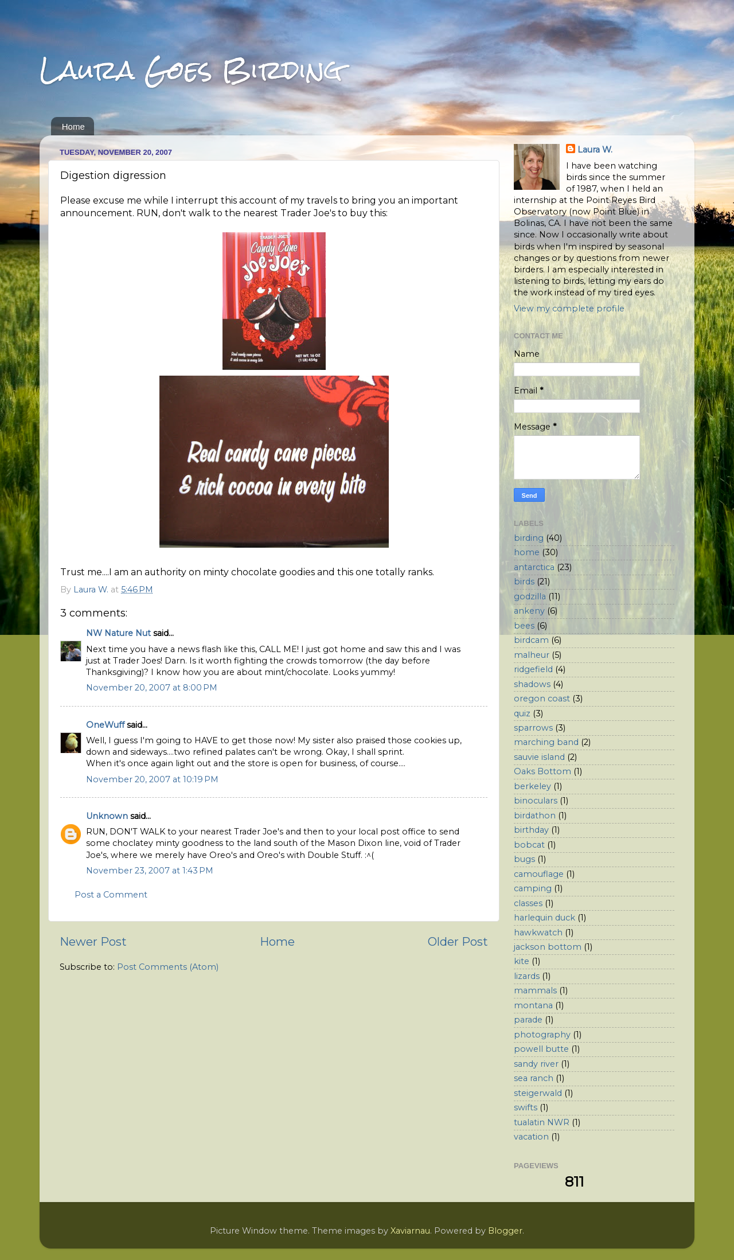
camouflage (539, 874)
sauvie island (539, 757)
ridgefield (533, 669)
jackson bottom (547, 947)
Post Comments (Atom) (167, 967)
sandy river (536, 1064)
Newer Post (93, 941)
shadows (532, 684)
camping (533, 888)
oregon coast (542, 698)
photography (542, 1034)
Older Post (458, 941)
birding (529, 538)
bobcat (529, 845)
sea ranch (533, 1078)
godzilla (530, 596)
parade (528, 1020)
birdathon (535, 815)
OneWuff (105, 725)
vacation (531, 1137)
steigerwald (538, 1093)
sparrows (533, 728)
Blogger (505, 1231)
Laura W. (594, 150)
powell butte (541, 1049)
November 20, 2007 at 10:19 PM (152, 779)
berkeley (532, 786)
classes (528, 903)
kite (521, 961)
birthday (531, 830)
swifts (525, 1107)
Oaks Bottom (542, 771)
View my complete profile (569, 308)
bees (524, 626)
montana (533, 1005)
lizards (527, 976)
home (527, 552)
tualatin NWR (541, 1122)
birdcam (531, 640)
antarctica (534, 567)
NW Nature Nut (118, 633)
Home (73, 126)
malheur (531, 655)
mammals (535, 990)
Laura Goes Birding (191, 69)
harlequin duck (544, 917)
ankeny (529, 611)
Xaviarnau (410, 1231)
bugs (524, 859)
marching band (546, 742)
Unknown (107, 816)
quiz (522, 713)
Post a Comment (111, 895)
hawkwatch (538, 932)
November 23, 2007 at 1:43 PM (149, 870)
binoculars (535, 800)
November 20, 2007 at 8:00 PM (151, 687)
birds (524, 581)
